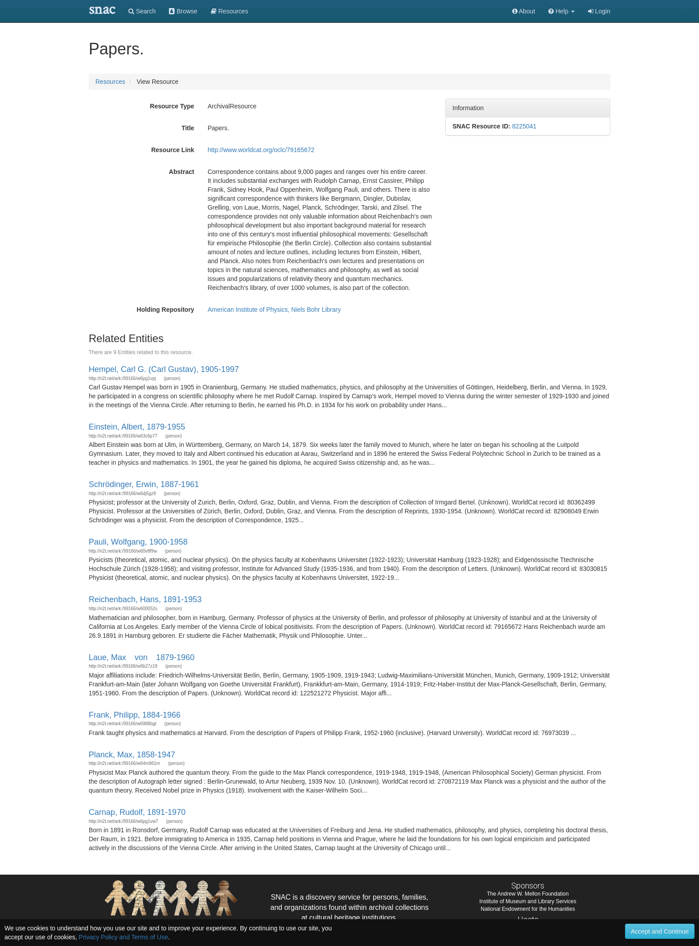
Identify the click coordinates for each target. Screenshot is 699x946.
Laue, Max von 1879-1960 (141, 657)
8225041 (524, 126)
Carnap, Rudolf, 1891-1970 (137, 812)
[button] (561, 11)
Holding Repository (165, 309)
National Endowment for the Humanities (528, 909)
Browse (183, 11)
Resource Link (172, 149)
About (523, 11)
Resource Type (172, 106)
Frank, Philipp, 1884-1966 (135, 715)
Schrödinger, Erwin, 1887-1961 (144, 484)
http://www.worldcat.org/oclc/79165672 (261, 149)
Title (187, 128)
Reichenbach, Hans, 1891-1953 (145, 599)
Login (599, 11)
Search (142, 11)
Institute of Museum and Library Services (527, 901)
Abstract (181, 171)
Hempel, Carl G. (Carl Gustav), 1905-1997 (164, 369)
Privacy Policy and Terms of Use (123, 937)
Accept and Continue (660, 931)
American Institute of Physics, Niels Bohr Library (274, 309)
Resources (110, 81)
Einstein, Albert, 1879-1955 (137, 426)
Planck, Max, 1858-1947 (132, 754)
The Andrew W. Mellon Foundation (527, 894)
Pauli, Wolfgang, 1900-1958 (138, 541)
